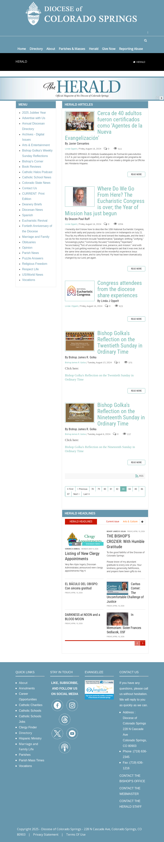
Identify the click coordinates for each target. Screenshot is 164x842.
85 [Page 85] (136, 489)
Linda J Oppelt (71, 306)
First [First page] (71, 489)
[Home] (134, 62)
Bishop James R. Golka (75, 362)
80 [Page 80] (105, 489)
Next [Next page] (75, 494)
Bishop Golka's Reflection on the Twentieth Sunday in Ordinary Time (79, 341)
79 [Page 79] (99, 489)
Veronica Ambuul (72, 549)
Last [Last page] (85, 494)
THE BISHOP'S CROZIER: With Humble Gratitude (125, 541)
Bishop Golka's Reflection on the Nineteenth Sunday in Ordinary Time (79, 413)
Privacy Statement (45, 834)
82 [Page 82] (117, 489)
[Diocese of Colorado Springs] (82, 13)
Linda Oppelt (71, 148)
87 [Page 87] (68, 494)
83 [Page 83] (123, 489)
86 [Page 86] (142, 489)
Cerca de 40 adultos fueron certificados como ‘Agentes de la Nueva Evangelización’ (79, 121)
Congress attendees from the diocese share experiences (79, 291)
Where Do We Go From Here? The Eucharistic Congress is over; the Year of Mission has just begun (79, 196)
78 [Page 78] (92, 489)
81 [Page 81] (111, 489)
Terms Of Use (76, 834)
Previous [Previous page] (83, 489)
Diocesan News (93, 544)
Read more (136, 174)
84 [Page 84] (129, 489)
